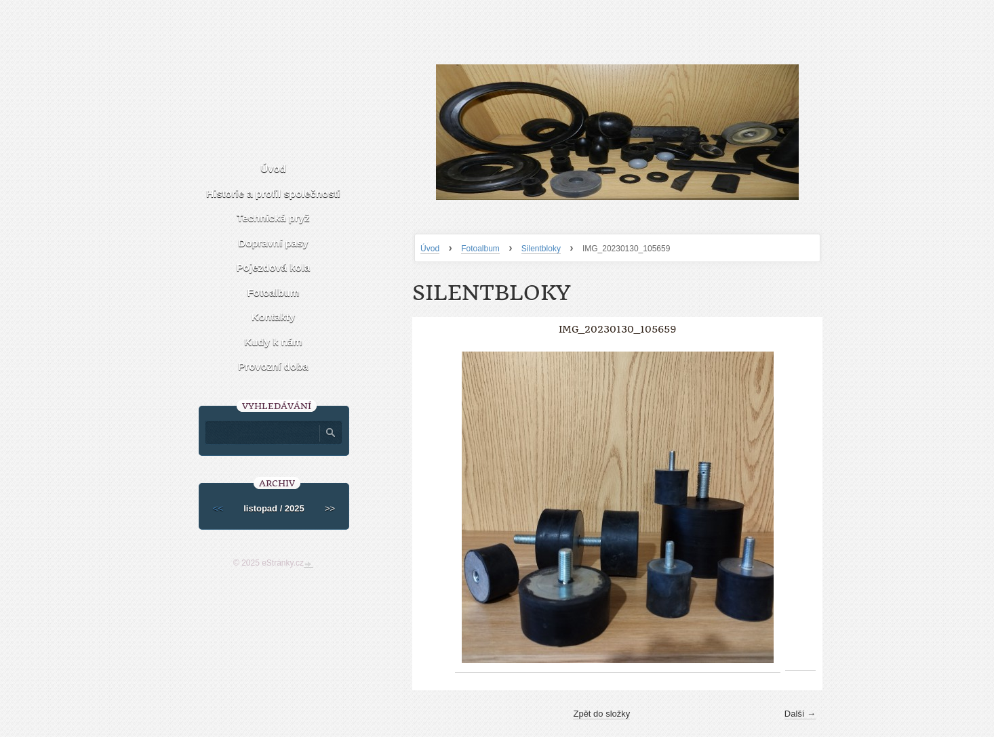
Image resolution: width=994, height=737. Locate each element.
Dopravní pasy (273, 243)
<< (218, 508)
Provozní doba (273, 366)
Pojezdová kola (273, 267)
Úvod (429, 248)
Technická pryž (273, 218)
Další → (800, 714)
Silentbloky (541, 248)
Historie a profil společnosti (273, 193)
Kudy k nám (273, 342)
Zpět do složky (601, 714)
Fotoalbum (480, 248)
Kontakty (273, 316)
